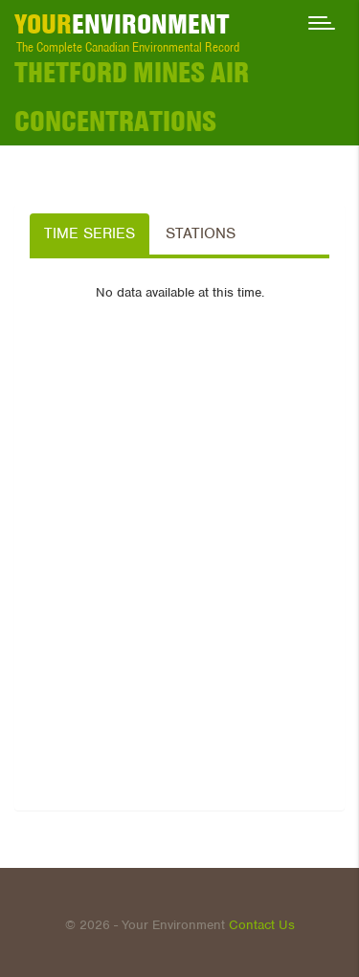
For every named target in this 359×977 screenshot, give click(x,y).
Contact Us (262, 925)
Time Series (89, 233)
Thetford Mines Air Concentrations (131, 97)
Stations (201, 233)
